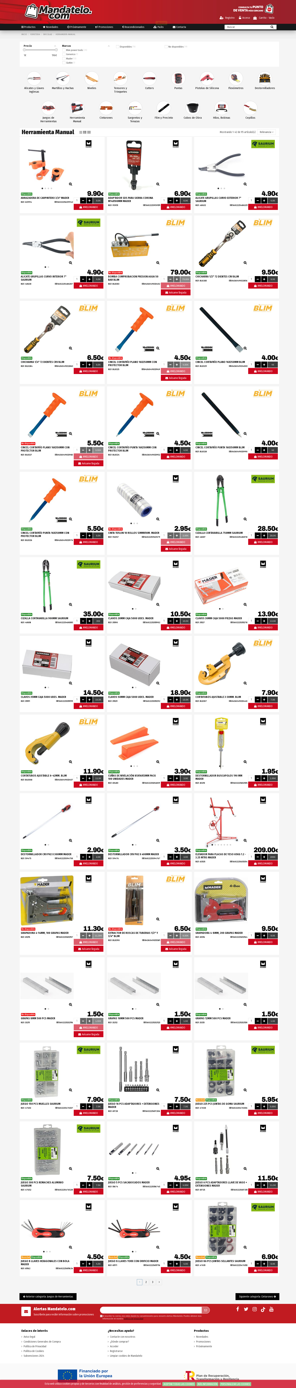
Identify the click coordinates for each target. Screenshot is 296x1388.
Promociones (203, 1341)
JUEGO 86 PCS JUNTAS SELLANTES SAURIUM (220, 1261)
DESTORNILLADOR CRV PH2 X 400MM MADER (133, 854)
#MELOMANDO (88, 207)
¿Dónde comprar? (119, 1341)
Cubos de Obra (193, 117)
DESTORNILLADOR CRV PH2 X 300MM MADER (46, 854)
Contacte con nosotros (122, 1336)
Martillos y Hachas (63, 88)
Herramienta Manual (77, 119)
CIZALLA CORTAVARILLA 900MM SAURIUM (44, 618)
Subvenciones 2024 (34, 1355)
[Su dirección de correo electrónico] (151, 1310)
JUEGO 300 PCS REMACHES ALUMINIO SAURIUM (42, 1184)
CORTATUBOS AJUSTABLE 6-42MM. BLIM (44, 775)
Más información (207, 1384)
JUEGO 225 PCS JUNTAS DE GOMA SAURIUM (219, 1103)
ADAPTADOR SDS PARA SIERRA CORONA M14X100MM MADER (130, 199)
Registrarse (116, 1351)
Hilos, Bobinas (221, 117)
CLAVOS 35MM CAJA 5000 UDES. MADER (43, 697)
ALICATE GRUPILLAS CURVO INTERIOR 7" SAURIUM (43, 278)
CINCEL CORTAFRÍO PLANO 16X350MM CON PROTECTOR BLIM (45, 449)
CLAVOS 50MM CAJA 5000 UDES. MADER (131, 697)
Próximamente (204, 1346)
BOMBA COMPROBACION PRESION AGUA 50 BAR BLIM (133, 278)
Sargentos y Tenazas (135, 119)
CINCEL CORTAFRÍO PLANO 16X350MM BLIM (220, 362)
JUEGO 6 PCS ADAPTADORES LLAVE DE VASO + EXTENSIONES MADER (221, 1184)
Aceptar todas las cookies (179, 1384)
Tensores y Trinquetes (120, 89)
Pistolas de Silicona (207, 88)
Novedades (202, 1336)
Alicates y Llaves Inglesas (34, 89)
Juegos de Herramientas (48, 119)
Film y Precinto (164, 117)
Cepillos (250, 117)
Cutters (149, 88)
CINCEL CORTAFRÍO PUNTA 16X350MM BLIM (220, 447)
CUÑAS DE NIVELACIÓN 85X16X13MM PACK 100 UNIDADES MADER (132, 777)
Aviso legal (29, 1336)
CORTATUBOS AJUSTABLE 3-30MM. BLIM (218, 697)
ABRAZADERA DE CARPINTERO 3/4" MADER (45, 198)
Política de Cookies (34, 1351)
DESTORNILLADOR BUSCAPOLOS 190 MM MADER (218, 777)
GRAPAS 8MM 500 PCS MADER (38, 1018)
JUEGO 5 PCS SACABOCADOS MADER (129, 1182)
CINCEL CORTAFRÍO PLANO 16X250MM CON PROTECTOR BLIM (132, 363)
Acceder (114, 1346)
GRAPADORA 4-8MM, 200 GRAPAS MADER (219, 933)
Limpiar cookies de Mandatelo (126, 1355)
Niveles (91, 88)
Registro (227, 17)
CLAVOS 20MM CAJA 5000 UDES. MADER (130, 618)
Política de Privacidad (35, 1346)
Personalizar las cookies (235, 1384)
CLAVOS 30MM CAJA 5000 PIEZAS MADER (218, 618)
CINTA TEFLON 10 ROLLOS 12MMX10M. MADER (133, 533)
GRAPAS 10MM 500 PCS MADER (125, 1018)
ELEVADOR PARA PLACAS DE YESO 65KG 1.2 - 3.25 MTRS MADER (220, 856)
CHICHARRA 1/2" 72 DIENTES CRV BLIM (217, 276)
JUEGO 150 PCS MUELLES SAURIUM (40, 1103)
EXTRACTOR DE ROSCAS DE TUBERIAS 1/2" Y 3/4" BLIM (133, 934)
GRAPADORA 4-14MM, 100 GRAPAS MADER (45, 933)
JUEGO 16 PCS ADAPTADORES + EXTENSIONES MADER (133, 1105)
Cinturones (106, 117)
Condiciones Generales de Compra (42, 1341)
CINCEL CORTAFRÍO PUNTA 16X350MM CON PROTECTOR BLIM (45, 534)
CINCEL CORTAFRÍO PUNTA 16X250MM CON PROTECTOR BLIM (132, 449)
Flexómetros (235, 88)
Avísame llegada (175, 292)
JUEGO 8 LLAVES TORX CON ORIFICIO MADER (133, 1261)
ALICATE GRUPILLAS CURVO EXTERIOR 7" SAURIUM (218, 199)
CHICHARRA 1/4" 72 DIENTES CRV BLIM (42, 362)
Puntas (178, 88)
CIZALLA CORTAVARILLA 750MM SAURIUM (219, 533)
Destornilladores (265, 88)
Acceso (244, 17)
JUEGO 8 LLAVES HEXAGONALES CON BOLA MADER (45, 1263)
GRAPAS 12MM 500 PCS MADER (213, 1018)
